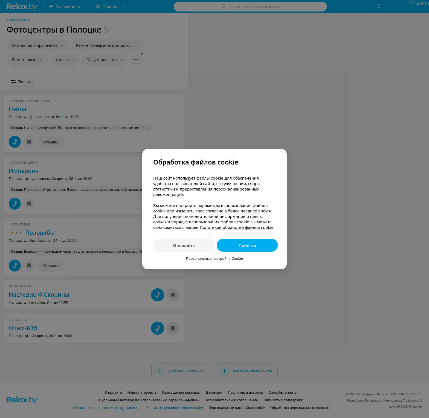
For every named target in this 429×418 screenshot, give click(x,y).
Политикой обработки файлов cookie (237, 227)
